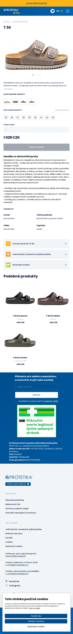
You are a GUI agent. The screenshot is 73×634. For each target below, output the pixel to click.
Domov (7, 21)
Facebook (12, 581)
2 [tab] (36, 75)
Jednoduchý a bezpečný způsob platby (23, 529)
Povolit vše (36, 616)
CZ (61, 11)
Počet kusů (9, 125)
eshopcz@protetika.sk (36, 3)
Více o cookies (34, 608)
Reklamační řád (12, 504)
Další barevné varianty (14, 94)
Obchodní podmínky (14, 500)
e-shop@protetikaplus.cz (16, 565)
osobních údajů (51, 401)
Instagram (12, 585)
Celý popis (8, 88)
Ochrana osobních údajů (16, 508)
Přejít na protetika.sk (18, 484)
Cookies (9, 542)
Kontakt (9, 538)
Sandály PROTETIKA (20, 21)
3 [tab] (40, 75)
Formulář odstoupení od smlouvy (20, 513)
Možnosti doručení (13, 533)
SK (57, 11)
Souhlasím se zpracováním (38, 401)
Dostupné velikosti (36, 110)
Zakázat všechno (36, 621)
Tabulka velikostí (62, 110)
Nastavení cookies (13, 546)
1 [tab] (33, 75)
